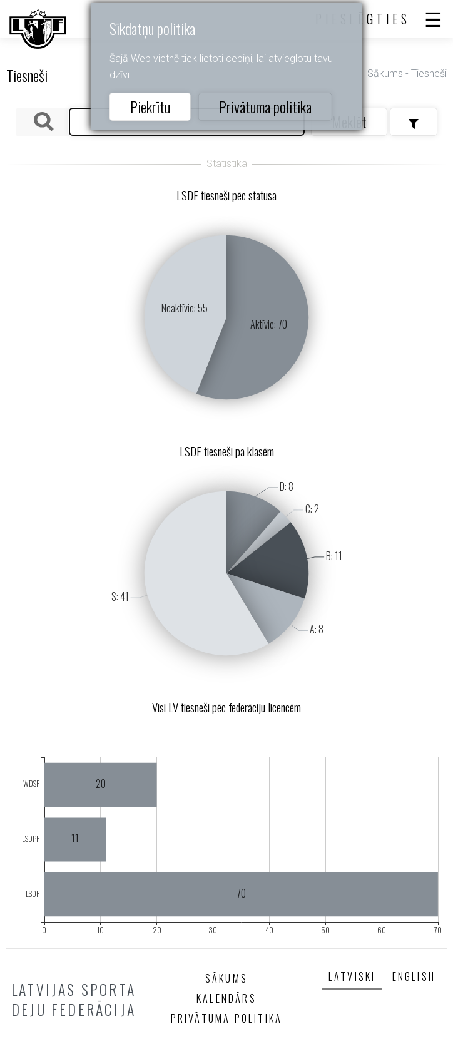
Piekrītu (150, 106)
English (413, 976)
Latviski (352, 976)
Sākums (385, 73)
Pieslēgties (362, 18)
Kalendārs (226, 998)
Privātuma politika (265, 106)
